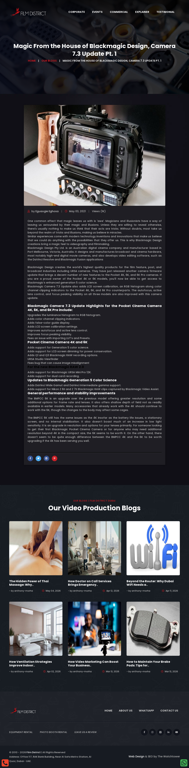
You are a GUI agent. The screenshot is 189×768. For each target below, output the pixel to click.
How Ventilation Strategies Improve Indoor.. (30, 663)
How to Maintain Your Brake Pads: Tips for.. (148, 663)
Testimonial (165, 12)
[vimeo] (160, 732)
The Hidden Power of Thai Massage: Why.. (29, 583)
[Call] (5, 763)
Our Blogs (49, 61)
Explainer (142, 12)
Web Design (136, 756)
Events (97, 12)
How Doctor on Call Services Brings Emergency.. (89, 583)
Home (32, 61)
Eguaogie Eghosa (47, 211)
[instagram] (152, 732)
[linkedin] (168, 732)
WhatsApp (146, 710)
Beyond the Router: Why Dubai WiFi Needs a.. (150, 583)
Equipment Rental (21, 732)
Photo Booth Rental (53, 732)
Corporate (76, 12)
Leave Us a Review (85, 732)
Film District (33, 752)
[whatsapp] (184, 763)
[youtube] (176, 732)
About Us (125, 710)
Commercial (119, 12)
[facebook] (144, 732)
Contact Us (169, 710)
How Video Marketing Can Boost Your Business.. (93, 663)
